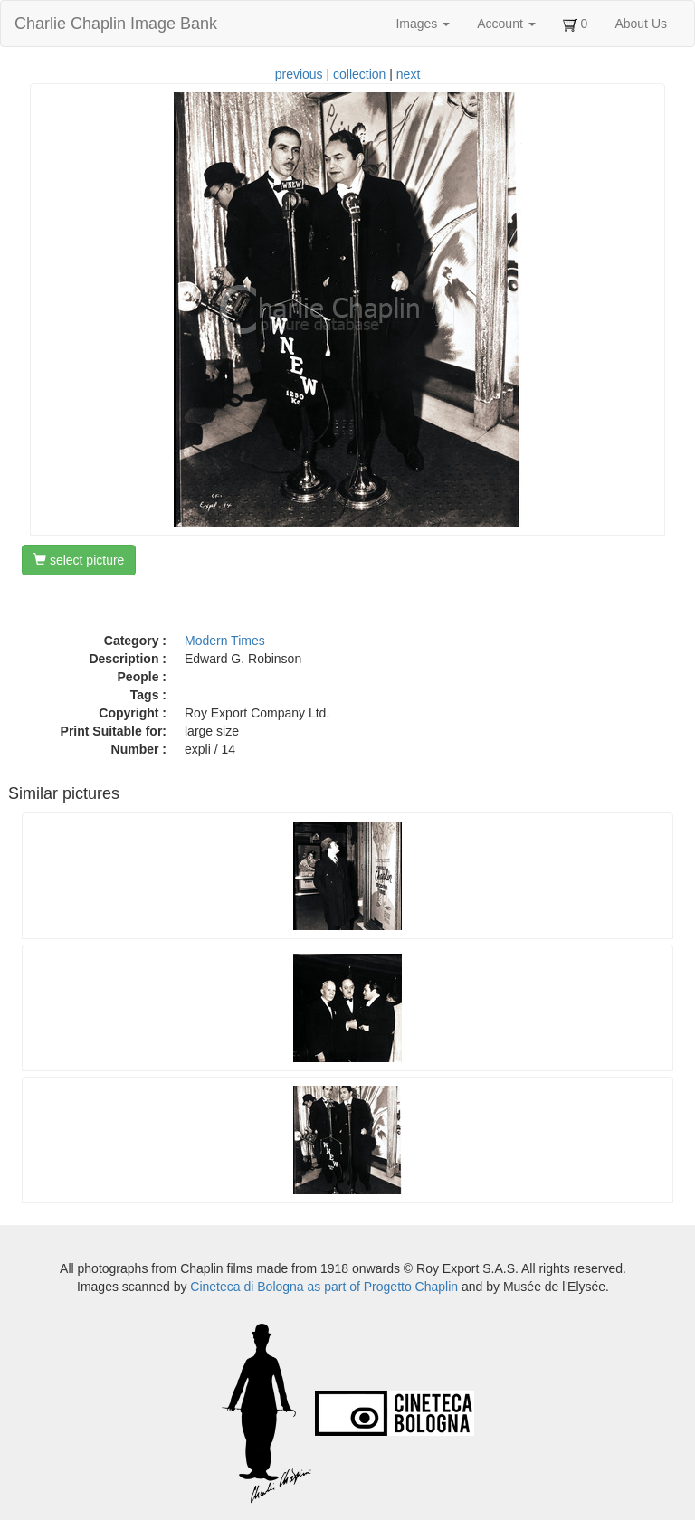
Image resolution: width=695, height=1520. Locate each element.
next (408, 74)
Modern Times (225, 640)
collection (359, 74)
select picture (78, 560)
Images (422, 23)
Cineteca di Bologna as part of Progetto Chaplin (324, 1286)
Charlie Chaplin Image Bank (115, 23)
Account (506, 23)
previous (299, 74)
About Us (640, 23)
